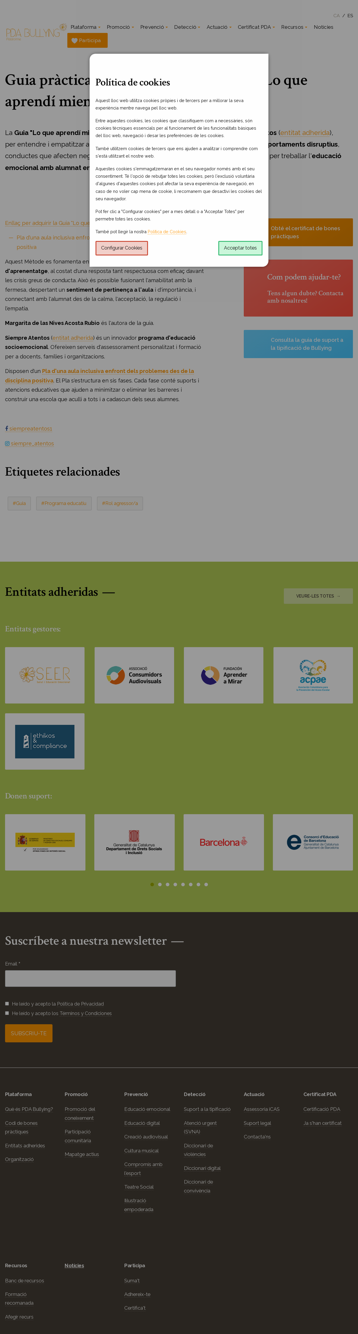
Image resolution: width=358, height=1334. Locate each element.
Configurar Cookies (121, 248)
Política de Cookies (167, 231)
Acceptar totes (240, 248)
